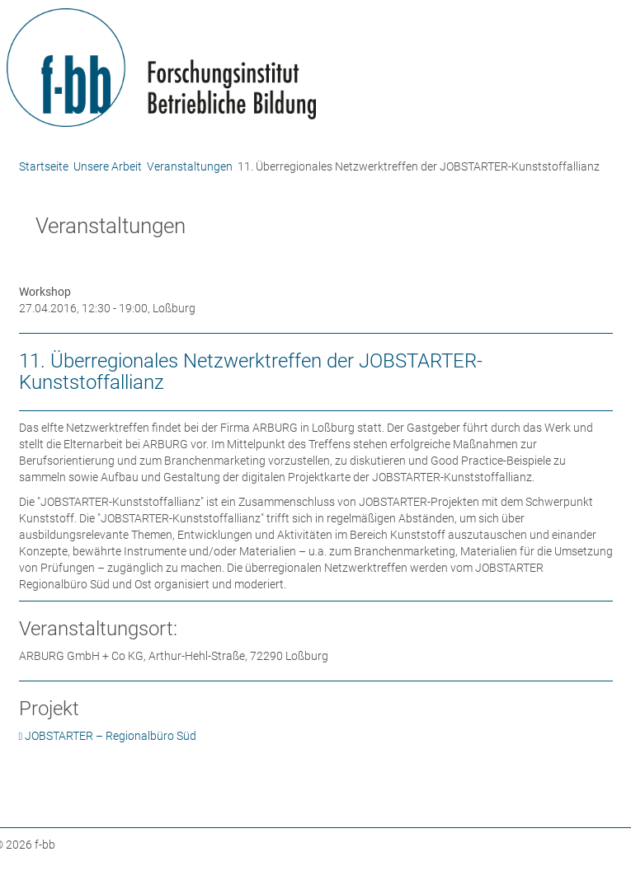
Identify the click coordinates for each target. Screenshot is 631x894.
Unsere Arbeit (107, 166)
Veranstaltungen (190, 166)
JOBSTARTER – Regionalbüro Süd (110, 735)
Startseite (43, 166)
